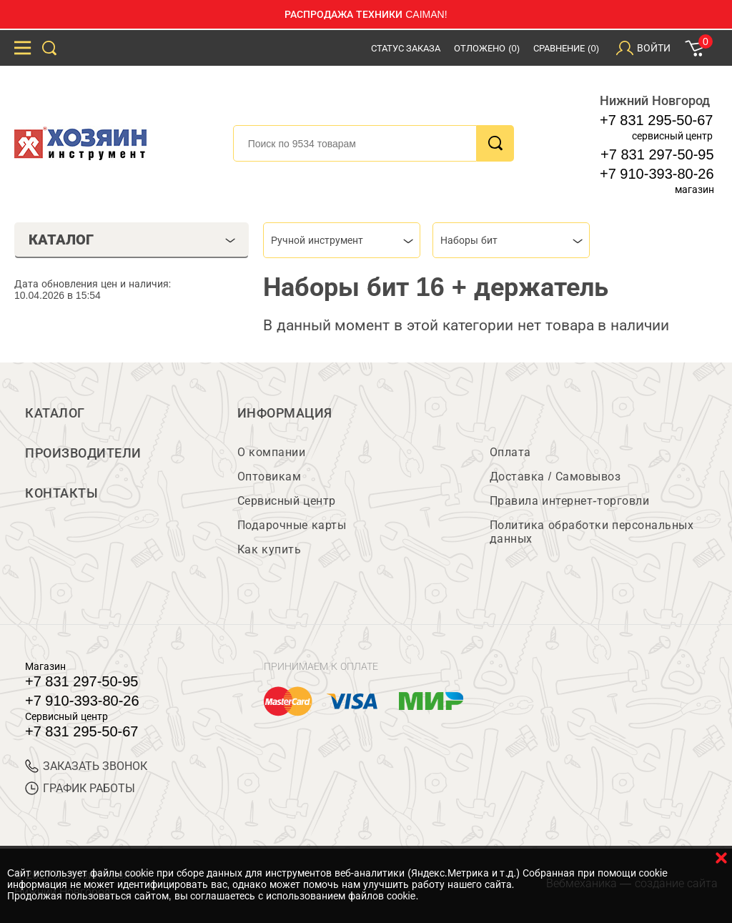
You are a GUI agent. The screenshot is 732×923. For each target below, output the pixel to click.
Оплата (510, 452)
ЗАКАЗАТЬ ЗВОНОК (86, 766)
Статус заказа (406, 48)
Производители (83, 453)
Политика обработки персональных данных (591, 532)
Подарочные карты (291, 525)
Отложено (487, 48)
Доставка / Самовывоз (555, 476)
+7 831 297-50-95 (656, 154)
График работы (80, 788)
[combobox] (341, 240)
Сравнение (566, 48)
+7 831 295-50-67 (656, 120)
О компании (271, 452)
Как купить (269, 549)
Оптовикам (269, 476)
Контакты (61, 493)
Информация (284, 413)
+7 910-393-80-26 (657, 174)
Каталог (55, 413)
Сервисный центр (286, 501)
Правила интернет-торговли (569, 501)
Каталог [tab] (132, 239)
